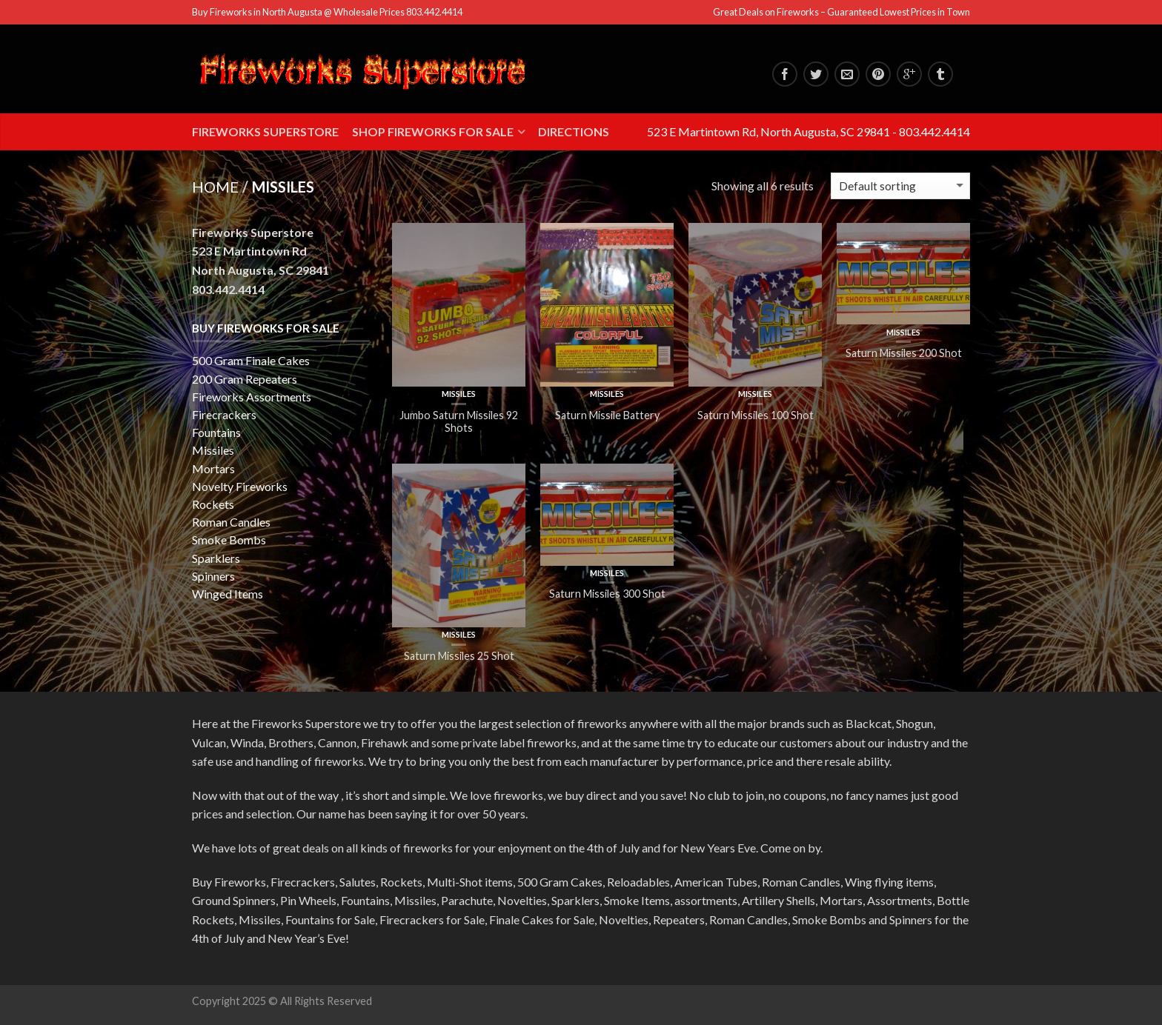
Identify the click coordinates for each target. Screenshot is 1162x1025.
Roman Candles (231, 522)
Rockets (213, 504)
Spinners (213, 576)
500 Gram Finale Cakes (251, 360)
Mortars (213, 468)
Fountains (216, 432)
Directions (573, 131)
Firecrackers (224, 414)
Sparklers (216, 558)
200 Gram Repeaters (244, 379)
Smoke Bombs (229, 539)
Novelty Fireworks (240, 486)
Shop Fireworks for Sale (433, 131)
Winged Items (227, 594)
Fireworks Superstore (265, 131)
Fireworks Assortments (251, 397)
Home (215, 187)
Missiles (459, 393)
